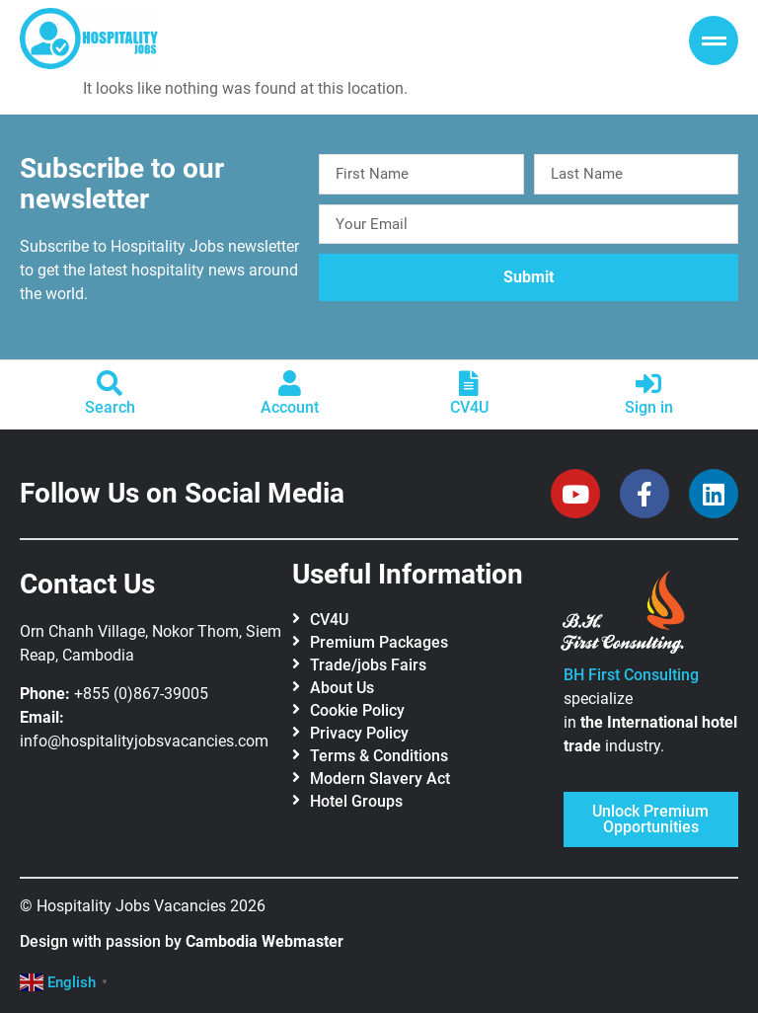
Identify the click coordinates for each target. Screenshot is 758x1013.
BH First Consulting (631, 674)
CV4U (469, 407)
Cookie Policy (357, 710)
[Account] (289, 383)
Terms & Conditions (379, 755)
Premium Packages (379, 642)
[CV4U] (469, 383)
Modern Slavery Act (380, 778)
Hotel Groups (356, 801)
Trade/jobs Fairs (368, 665)
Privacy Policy (359, 733)
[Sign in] (648, 383)
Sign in (649, 407)
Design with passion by (181, 941)
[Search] (109, 383)
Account (290, 407)
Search (110, 407)
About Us (342, 687)
